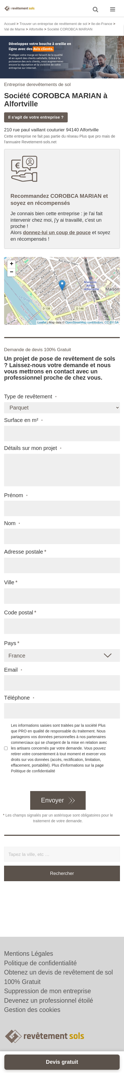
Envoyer (52, 800)
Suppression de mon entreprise (47, 991)
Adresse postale (23, 552)
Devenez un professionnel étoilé (48, 1000)
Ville (9, 582)
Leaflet (42, 322)
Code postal (18, 612)
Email (13, 670)
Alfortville (36, 29)
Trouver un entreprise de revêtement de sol (53, 24)
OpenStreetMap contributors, (84, 322)
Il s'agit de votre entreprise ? (36, 117)
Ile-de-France (101, 24)
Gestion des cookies (32, 1009)
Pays (10, 643)
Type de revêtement (30, 396)
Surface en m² (23, 420)
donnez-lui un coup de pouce (57, 232)
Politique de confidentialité (33, 771)
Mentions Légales (28, 953)
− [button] (11, 272)
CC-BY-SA (111, 322)
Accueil (10, 24)
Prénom (15, 495)
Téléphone (19, 698)
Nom (12, 523)
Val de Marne (14, 29)
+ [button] (11, 264)
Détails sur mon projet (32, 448)
